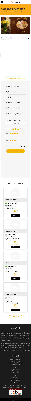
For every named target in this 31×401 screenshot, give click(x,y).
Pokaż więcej (15, 316)
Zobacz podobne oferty (15, 78)
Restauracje (19, 385)
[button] (3, 25)
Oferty (12, 385)
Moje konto (5, 385)
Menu (15, 91)
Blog (25, 385)
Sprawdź (15, 215)
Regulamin (18, 387)
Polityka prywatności (8, 387)
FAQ (25, 387)
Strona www (17, 120)
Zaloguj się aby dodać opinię (15, 151)
